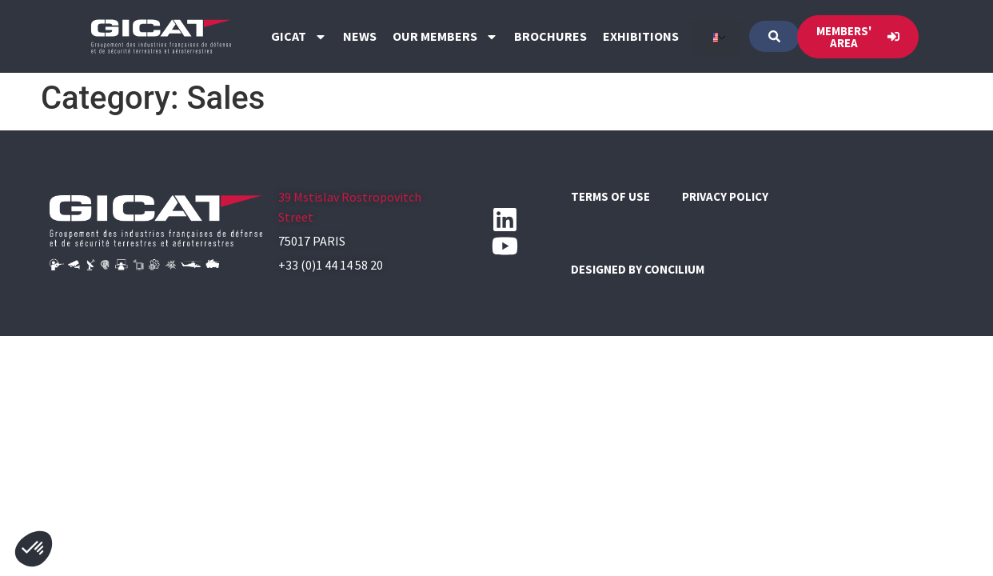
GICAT (299, 36)
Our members (445, 36)
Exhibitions (641, 36)
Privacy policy (725, 196)
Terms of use (610, 196)
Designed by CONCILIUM (637, 269)
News (360, 36)
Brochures (550, 36)
